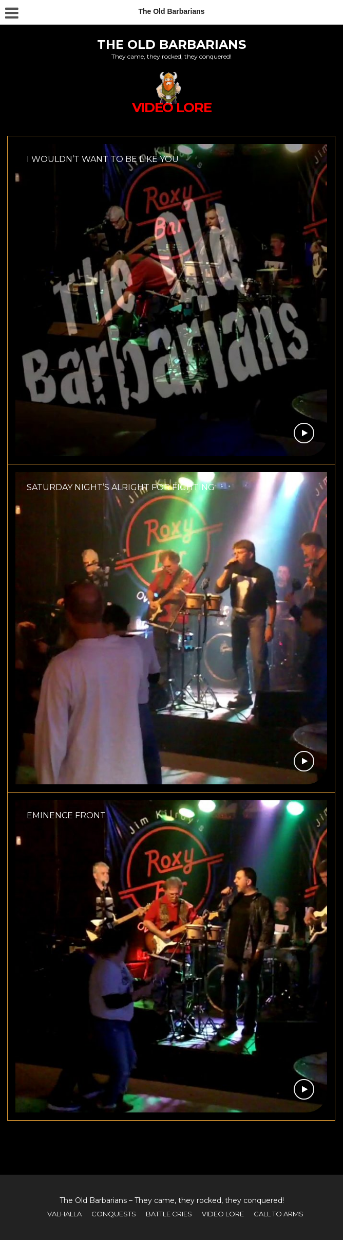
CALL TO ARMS (278, 1214)
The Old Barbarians (171, 44)
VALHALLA (64, 1214)
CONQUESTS (113, 1214)
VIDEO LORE (223, 1214)
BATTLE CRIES (169, 1214)
